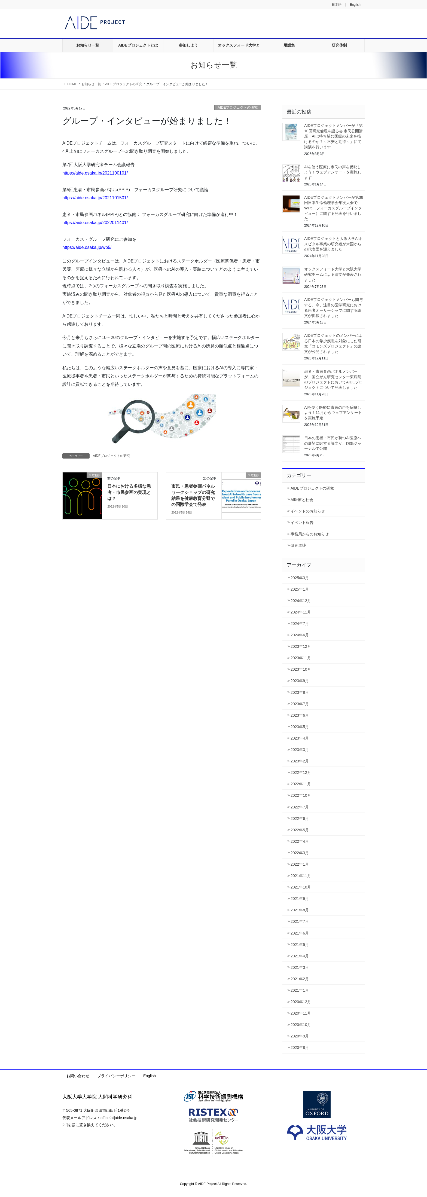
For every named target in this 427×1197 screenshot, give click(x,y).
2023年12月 (301, 646)
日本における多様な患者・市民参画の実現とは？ (129, 492)
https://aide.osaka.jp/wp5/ (87, 247)
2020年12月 (301, 1002)
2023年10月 (301, 669)
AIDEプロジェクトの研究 (238, 107)
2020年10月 (301, 1024)
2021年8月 (300, 910)
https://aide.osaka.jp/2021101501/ (95, 198)
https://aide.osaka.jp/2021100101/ (95, 173)
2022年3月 (300, 853)
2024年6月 (300, 635)
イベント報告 (302, 522)
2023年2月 (300, 761)
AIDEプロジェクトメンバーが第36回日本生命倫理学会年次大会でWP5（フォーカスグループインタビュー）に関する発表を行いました (333, 208)
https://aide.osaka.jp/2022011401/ (95, 222)
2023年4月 (300, 738)
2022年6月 (300, 818)
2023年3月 (300, 749)
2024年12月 (301, 600)
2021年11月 (301, 876)
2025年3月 (300, 578)
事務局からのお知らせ (310, 534)
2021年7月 (300, 921)
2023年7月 (300, 704)
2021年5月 (300, 944)
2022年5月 (300, 830)
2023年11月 (301, 658)
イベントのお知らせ (308, 511)
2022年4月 (300, 841)
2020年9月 (300, 1036)
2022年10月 (301, 795)
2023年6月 (300, 715)
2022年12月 (301, 772)
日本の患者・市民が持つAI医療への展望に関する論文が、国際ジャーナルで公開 (332, 443)
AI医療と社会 (302, 499)
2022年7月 (300, 807)
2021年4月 (300, 956)
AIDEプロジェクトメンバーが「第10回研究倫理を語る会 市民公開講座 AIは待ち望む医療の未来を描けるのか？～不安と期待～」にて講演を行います (333, 136)
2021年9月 (300, 898)
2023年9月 (300, 681)
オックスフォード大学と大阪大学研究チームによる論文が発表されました (332, 274)
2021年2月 (300, 979)
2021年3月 (300, 967)
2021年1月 (300, 990)
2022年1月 (300, 864)
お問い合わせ (77, 1076)
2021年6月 (300, 933)
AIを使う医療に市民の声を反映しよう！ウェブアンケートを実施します (332, 172)
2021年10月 (301, 887)
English (355, 5)
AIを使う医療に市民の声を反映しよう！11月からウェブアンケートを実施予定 (333, 412)
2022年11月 (301, 784)
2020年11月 (301, 1013)
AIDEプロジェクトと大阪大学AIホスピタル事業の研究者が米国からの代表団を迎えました (333, 243)
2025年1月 (300, 589)
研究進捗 (298, 545)
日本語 (336, 5)
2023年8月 (300, 692)
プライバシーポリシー (116, 1076)
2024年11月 (301, 612)
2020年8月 (300, 1047)
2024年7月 (300, 623)
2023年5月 (300, 727)
